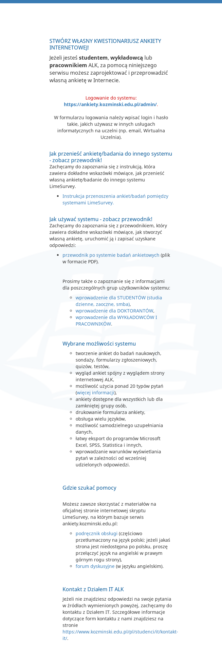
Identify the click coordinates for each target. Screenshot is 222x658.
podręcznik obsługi (97, 533)
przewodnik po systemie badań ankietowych (111, 255)
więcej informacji (95, 392)
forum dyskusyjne (95, 566)
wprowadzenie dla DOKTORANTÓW (114, 311)
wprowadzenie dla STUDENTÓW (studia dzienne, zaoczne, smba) (119, 300)
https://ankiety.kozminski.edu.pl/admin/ (110, 104)
